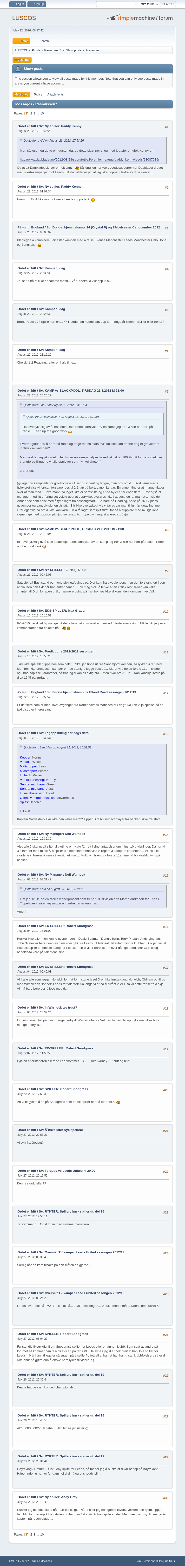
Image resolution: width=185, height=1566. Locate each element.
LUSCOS (24, 18)
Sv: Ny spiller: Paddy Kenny (60, 126)
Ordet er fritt (26, 126)
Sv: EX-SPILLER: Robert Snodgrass (66, 926)
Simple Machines (42, 1561)
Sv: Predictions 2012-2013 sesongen (66, 651)
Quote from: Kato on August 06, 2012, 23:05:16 (54, 889)
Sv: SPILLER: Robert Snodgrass (63, 1089)
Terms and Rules (153, 1561)
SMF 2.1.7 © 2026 (19, 1561)
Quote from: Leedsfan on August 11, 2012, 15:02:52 (57, 747)
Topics (38, 94)
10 (42, 113)
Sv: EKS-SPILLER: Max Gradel (62, 610)
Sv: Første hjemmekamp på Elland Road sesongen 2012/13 (91, 692)
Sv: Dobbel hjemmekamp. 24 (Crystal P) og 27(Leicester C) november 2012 (103, 227)
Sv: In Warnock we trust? (58, 1007)
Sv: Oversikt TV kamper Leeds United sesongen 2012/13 (81, 1252)
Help (138, 1561)
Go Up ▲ (170, 1561)
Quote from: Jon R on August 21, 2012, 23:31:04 (55, 405)
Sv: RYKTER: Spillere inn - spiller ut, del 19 (71, 1211)
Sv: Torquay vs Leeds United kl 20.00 (67, 1170)
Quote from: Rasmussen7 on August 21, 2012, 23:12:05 (62, 416)
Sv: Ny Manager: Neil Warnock (62, 834)
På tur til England (30, 227)
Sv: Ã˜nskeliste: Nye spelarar (61, 1130)
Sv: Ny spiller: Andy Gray (58, 1497)
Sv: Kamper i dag (52, 268)
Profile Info (22, 59)
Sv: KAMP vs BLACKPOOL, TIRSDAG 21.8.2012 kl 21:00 (81, 390)
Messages (21, 94)
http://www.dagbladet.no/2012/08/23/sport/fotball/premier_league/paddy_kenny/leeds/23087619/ (89, 159)
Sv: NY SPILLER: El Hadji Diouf (62, 570)
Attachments (55, 94)
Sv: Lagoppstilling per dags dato (64, 733)
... (38, 113)
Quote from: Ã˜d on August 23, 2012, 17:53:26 (53, 140)
